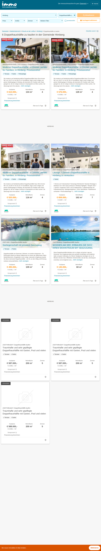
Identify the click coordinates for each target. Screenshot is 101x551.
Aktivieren (94, 548)
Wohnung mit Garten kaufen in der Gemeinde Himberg (22, 508)
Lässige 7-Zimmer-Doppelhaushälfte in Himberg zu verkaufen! (71, 174)
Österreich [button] (84, 3)
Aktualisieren (88, 15)
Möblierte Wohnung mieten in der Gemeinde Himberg (21, 512)
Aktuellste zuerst (91, 31)
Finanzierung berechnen (12, 100)
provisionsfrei (71, 20)
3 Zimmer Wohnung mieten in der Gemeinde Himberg (21, 526)
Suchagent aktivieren (88, 20)
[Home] (9, 4)
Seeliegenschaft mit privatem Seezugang (22, 245)
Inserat (95, 3)
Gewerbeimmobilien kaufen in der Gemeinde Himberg (21, 503)
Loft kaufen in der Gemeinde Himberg (15, 521)
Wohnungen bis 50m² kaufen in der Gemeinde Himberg (22, 531)
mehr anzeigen (26, 86)
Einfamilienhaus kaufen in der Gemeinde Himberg (20, 517)
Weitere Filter (51, 21)
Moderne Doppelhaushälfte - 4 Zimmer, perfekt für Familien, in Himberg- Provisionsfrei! (25, 68)
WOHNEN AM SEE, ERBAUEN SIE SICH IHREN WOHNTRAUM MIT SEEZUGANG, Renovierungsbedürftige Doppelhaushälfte (73, 246)
